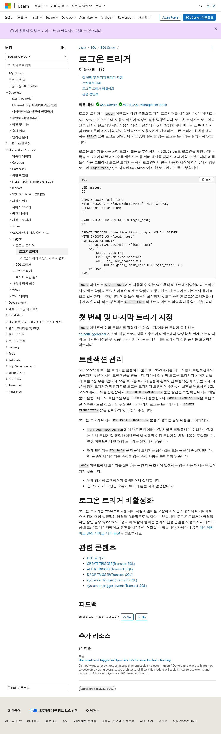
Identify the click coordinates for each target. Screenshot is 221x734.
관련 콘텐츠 (90, 94)
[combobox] (36, 56)
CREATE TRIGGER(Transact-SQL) (111, 563)
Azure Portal (170, 17)
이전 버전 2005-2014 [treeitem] (23, 86)
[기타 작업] (212, 47)
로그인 (211, 6)
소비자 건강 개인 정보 (117, 721)
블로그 (49, 721)
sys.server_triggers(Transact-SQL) (112, 580)
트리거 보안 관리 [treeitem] (27, 277)
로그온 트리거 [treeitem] (28, 251)
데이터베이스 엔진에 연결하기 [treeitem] (32, 111)
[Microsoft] (8, 6)
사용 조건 (146, 721)
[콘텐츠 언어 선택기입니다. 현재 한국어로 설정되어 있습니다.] (14, 710)
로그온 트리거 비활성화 (98, 88)
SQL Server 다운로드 (199, 17)
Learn (82, 47)
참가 (66, 721)
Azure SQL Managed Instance (145, 104)
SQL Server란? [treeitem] (21, 99)
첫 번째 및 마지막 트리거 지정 (102, 77)
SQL (93, 47)
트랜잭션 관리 (91, 83)
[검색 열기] (200, 6)
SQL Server (108, 47)
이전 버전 (33, 721)
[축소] (63, 47)
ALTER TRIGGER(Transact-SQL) (110, 569)
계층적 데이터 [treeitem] (21, 156)
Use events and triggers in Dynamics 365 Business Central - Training (125, 660)
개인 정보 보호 (84, 721)
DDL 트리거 (96, 558)
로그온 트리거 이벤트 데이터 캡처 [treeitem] (42, 258)
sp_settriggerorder (92, 333)
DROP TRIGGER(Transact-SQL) (110, 574)
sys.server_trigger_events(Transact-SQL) (117, 585)
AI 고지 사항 (13, 721)
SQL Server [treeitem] (16, 73)
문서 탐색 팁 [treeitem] (17, 79)
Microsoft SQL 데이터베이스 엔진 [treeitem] (34, 105)
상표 (161, 721)
